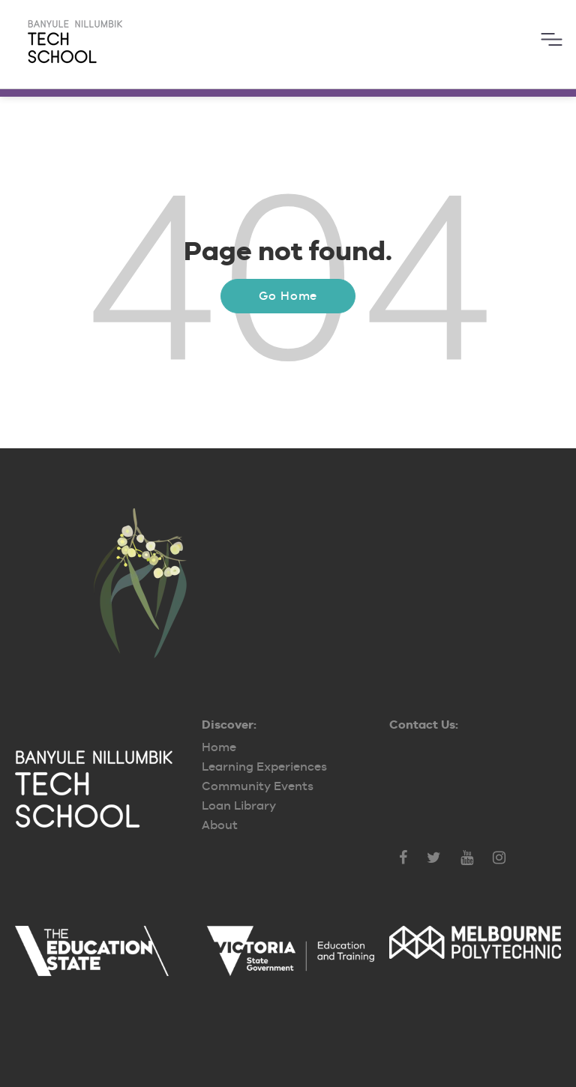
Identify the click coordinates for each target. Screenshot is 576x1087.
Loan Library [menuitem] (239, 805)
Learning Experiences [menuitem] (264, 766)
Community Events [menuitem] (258, 786)
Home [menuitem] (219, 747)
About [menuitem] (220, 825)
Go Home (288, 296)
